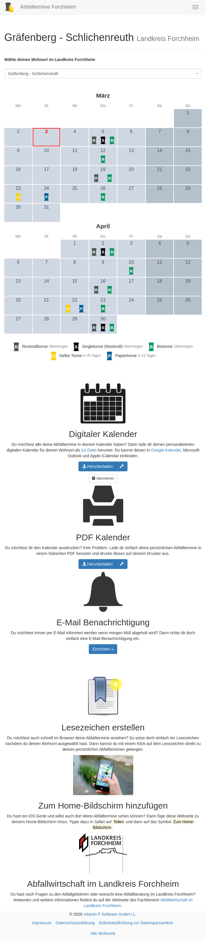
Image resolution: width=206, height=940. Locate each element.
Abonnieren (103, 478)
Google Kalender (166, 450)
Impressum (42, 923)
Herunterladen (97, 466)
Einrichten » (103, 649)
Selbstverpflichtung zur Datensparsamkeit (135, 923)
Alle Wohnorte (103, 933)
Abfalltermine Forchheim (38, 7)
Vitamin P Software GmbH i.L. (109, 914)
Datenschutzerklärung (75, 923)
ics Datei (89, 450)
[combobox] (103, 73)
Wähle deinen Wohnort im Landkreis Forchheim (49, 59)
